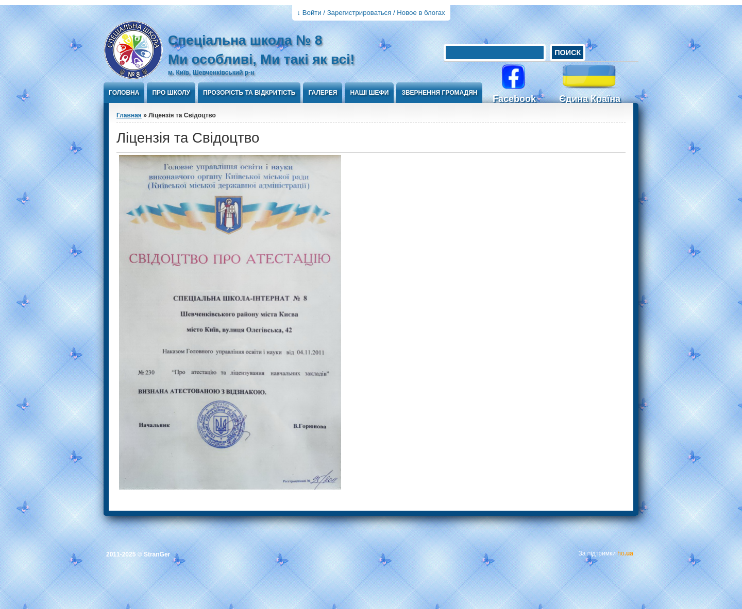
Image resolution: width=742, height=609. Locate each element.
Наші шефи (369, 92)
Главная (129, 115)
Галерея (322, 92)
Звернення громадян (439, 92)
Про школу (171, 92)
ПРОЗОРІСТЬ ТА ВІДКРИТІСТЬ (249, 92)
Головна (124, 92)
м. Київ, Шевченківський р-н (211, 72)
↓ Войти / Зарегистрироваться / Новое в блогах (371, 12)
